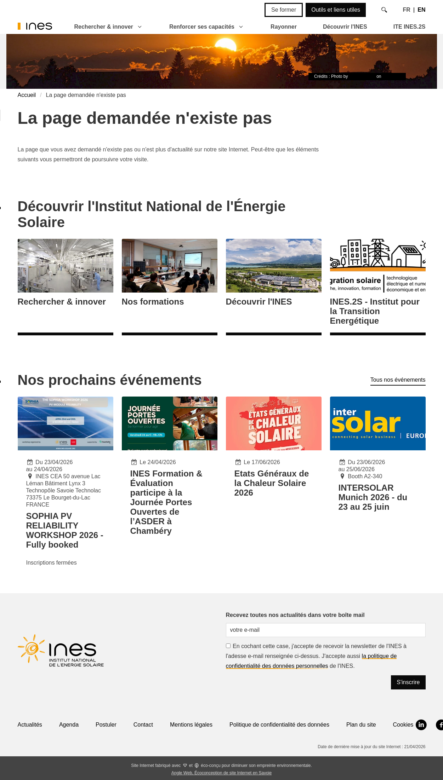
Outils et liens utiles (335, 10)
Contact (143, 725)
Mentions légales (191, 725)
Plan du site (361, 725)
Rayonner (284, 27)
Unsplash (391, 76)
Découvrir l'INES (345, 27)
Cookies (403, 725)
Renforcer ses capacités (201, 27)
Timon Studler (362, 76)
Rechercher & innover (103, 27)
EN (421, 10)
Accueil (27, 95)
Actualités (30, 725)
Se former (283, 10)
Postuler (106, 725)
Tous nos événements (398, 380)
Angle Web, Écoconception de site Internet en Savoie (221, 772)
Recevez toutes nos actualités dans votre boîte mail (295, 615)
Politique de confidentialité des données (279, 725)
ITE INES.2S (409, 27)
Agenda (69, 725)
